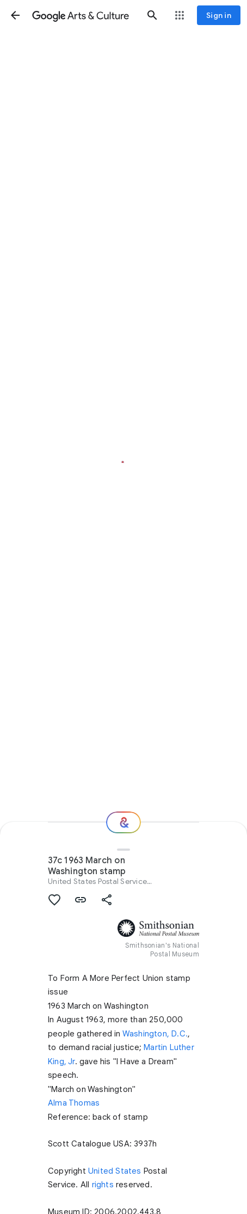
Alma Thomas (74, 1103)
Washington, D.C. (155, 1034)
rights (103, 1184)
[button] (15, 15)
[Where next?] (123, 822)
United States (114, 1171)
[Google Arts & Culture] (83, 15)
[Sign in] (218, 15)
